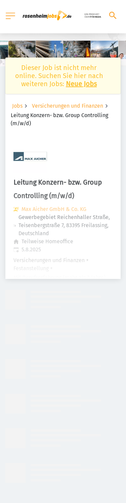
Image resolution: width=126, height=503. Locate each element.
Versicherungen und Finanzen (67, 106)
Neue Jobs (81, 84)
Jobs (17, 106)
